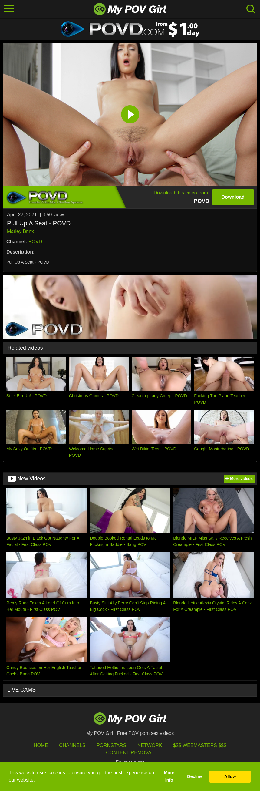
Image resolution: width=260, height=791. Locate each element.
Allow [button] (230, 776)
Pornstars (111, 745)
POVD (35, 241)
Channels (72, 745)
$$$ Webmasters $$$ (199, 745)
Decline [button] (194, 776)
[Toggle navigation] (9, 9)
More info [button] (169, 776)
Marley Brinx (20, 231)
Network (149, 745)
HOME (41, 745)
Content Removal (130, 752)
